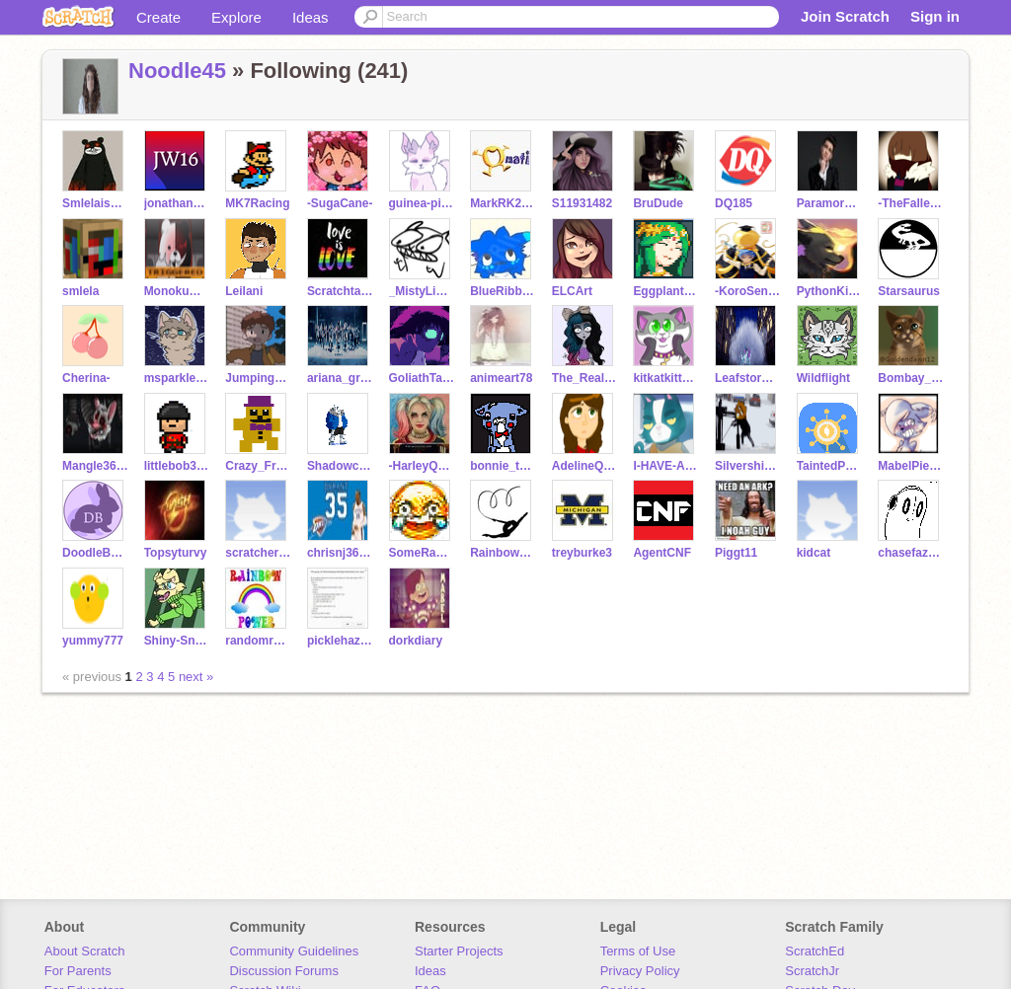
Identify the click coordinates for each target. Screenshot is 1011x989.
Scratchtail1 (340, 291)
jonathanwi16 (177, 203)
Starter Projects (459, 951)
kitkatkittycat (666, 378)
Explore (236, 17)
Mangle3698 (95, 466)
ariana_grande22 (340, 378)
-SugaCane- (340, 203)
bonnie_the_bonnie (503, 466)
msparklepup (177, 378)
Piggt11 (736, 553)
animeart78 (501, 378)
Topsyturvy (175, 553)
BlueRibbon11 (503, 291)
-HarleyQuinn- (422, 466)
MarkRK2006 (503, 203)
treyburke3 (582, 553)
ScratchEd (814, 951)
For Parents (78, 970)
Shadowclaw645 (340, 466)
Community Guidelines (293, 951)
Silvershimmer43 (748, 466)
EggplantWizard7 (666, 291)
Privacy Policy (640, 970)
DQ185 (733, 203)
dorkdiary (416, 640)
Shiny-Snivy (177, 640)
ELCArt (572, 291)
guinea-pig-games (422, 203)
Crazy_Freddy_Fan (258, 466)
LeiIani (244, 291)
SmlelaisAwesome (95, 203)
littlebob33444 (177, 466)
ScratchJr (812, 970)
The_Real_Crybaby (585, 378)
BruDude (658, 203)
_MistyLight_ (422, 291)
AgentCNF (662, 553)
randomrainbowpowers (258, 640)
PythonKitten (830, 291)
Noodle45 (177, 70)
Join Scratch (845, 16)
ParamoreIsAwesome (830, 203)
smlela (80, 291)
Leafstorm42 (748, 378)
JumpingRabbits (258, 378)
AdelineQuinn (585, 466)
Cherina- (86, 378)
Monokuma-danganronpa (177, 291)
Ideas (310, 17)
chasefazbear (911, 553)
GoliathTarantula (422, 378)
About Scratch (84, 951)
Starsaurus (909, 291)
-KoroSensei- (748, 291)
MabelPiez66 (911, 466)
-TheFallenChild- (911, 203)
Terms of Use (638, 951)
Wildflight (823, 378)
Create (158, 17)
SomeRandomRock (422, 553)
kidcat (814, 553)
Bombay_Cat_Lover (911, 378)
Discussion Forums (284, 970)
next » (196, 676)
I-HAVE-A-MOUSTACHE (666, 466)
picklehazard (340, 640)
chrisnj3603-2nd (340, 553)
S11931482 (582, 203)
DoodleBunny (95, 553)
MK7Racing (257, 203)
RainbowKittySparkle (503, 553)
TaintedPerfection (830, 466)
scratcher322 (258, 553)
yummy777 (92, 640)
